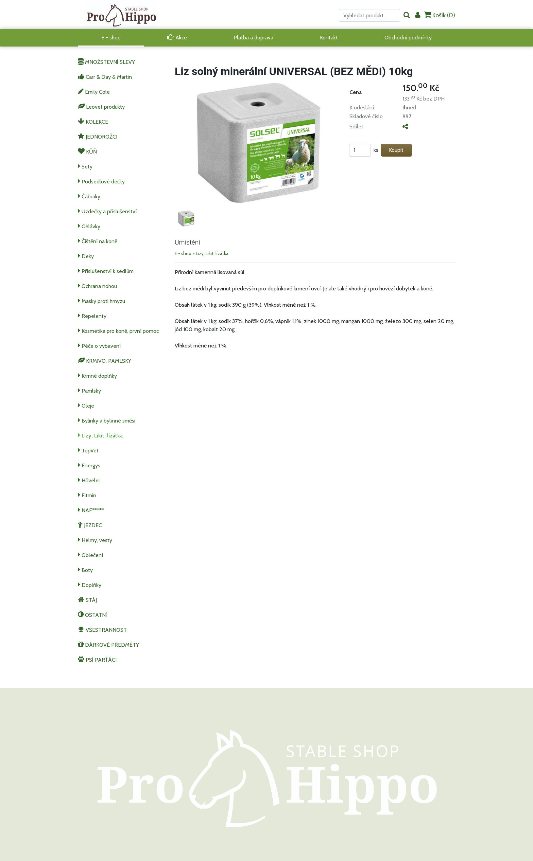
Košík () (439, 15)
